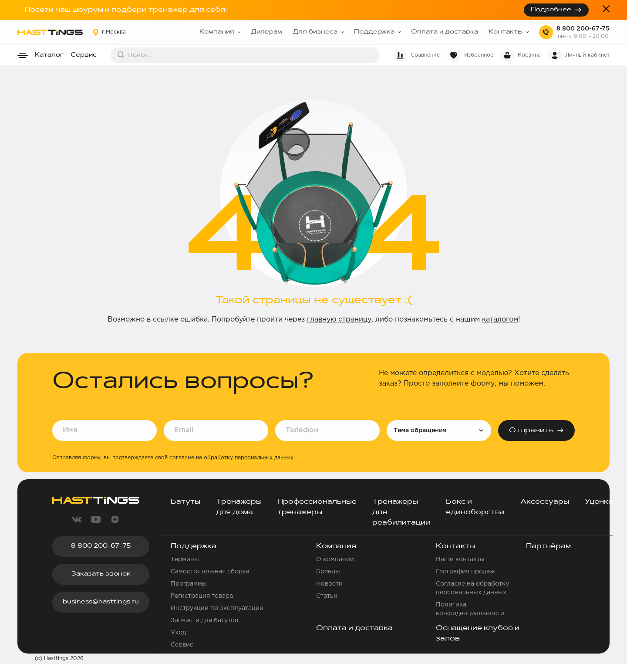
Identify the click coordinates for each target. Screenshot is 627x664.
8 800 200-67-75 (583, 28)
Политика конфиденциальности (470, 609)
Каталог (49, 55)
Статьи (326, 596)
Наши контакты (460, 559)
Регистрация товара (202, 596)
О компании (335, 559)
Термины (185, 559)
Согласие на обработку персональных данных (472, 588)
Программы (189, 583)
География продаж (465, 571)
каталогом (500, 319)
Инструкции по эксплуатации (217, 608)
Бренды (328, 571)
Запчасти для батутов (204, 620)
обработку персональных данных (248, 457)
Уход (178, 632)
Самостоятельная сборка (210, 571)
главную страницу (339, 319)
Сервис (84, 55)
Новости (329, 583)
